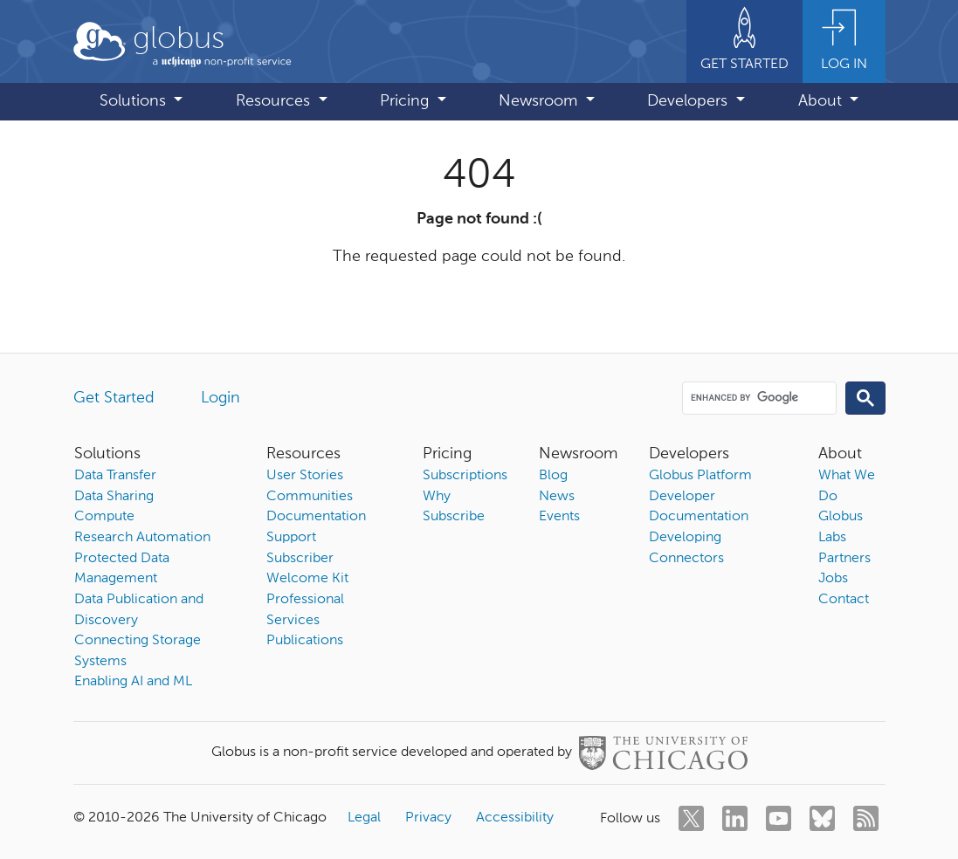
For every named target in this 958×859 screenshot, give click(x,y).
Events (559, 517)
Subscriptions (465, 476)
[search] (757, 397)
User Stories (304, 476)
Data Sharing (114, 497)
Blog (553, 476)
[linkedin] (735, 818)
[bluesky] (822, 818)
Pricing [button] (406, 101)
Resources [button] (275, 101)
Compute (104, 517)
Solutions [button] (135, 101)
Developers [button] (689, 101)
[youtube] (778, 818)
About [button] (822, 101)
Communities (309, 497)
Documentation (316, 517)
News (557, 497)
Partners (844, 559)
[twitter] (691, 818)
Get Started (114, 398)
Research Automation (142, 538)
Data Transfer (115, 476)
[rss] (866, 818)
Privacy (428, 818)
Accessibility (515, 818)
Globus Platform (700, 476)
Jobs (833, 579)
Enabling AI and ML (133, 682)
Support (291, 538)
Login (220, 398)
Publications (304, 641)
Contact (843, 600)
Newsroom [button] (540, 101)
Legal (364, 818)
